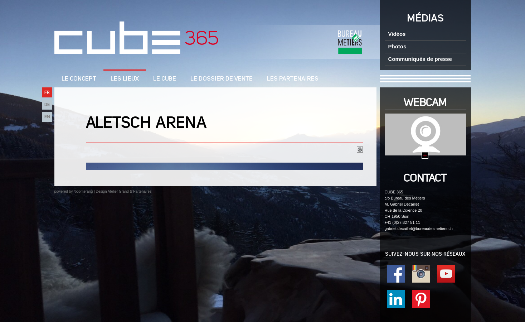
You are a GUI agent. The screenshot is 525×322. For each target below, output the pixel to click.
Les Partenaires (293, 79)
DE (47, 104)
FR (47, 92)
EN (47, 117)
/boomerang (83, 191)
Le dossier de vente (221, 79)
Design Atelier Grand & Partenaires (124, 191)
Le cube (164, 79)
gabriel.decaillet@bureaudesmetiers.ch (419, 228)
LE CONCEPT (79, 79)
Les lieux (125, 79)
